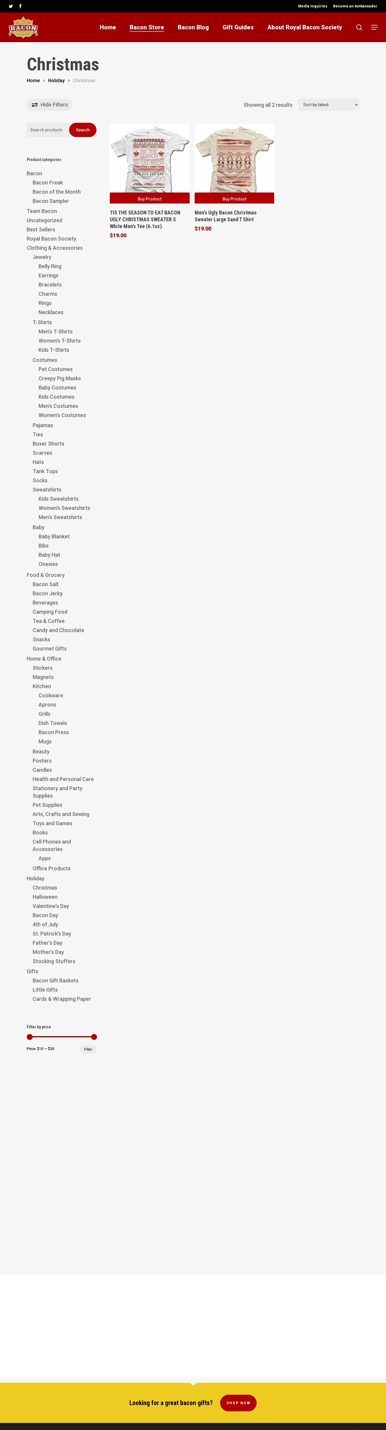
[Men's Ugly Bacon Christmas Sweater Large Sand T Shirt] (234, 163)
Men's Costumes (58, 406)
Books (40, 832)
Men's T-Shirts (56, 331)
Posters (42, 761)
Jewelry (42, 257)
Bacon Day (45, 915)
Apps (45, 858)
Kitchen (42, 686)
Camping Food (50, 612)
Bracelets (50, 284)
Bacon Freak (48, 182)
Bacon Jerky (48, 593)
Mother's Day (48, 952)
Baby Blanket (54, 536)
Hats (38, 462)
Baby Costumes (57, 387)
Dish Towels (53, 723)
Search (83, 130)
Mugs (45, 741)
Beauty (41, 751)
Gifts (32, 971)
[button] (374, 27)
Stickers (43, 668)
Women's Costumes (62, 415)
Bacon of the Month (57, 192)
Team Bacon (42, 211)
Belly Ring (50, 266)
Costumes (45, 360)
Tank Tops (45, 471)
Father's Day (47, 943)
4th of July (45, 924)
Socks (40, 480)
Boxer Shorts (48, 443)
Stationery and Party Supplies (57, 792)
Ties (38, 434)
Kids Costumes (56, 397)
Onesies (48, 564)
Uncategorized (44, 220)
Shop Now (238, 1390)
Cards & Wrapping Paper (62, 999)
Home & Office (44, 659)
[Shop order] (328, 104)
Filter (88, 1049)
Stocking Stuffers (54, 961)
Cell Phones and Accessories (52, 845)
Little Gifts (45, 990)
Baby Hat (49, 555)
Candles (42, 770)
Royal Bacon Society (51, 239)
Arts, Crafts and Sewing (61, 814)
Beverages (45, 602)
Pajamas (43, 425)
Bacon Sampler (51, 201)
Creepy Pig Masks (60, 378)
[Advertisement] (61, 1160)
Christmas (45, 888)
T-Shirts (42, 322)
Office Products (52, 868)
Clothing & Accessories (55, 248)
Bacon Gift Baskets (56, 980)
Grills (44, 714)
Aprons (47, 705)
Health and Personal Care (63, 779)
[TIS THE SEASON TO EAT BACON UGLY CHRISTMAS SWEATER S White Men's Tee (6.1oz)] (149, 163)
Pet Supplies (47, 805)
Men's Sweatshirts (60, 517)
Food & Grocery (46, 575)
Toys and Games (52, 823)
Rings (45, 303)
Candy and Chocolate (58, 630)
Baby (39, 527)
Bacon (34, 173)
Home (33, 80)
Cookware (51, 695)
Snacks (41, 639)
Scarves (42, 453)
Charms (48, 294)
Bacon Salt (46, 584)
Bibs (44, 546)
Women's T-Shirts (60, 341)
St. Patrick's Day (52, 933)
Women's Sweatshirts (64, 508)
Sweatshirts (47, 489)
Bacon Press (54, 732)
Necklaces (51, 312)
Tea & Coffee (49, 621)
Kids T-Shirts (54, 350)
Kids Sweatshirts (59, 499)
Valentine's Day (51, 906)
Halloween (45, 897)
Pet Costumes (56, 369)
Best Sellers (41, 229)
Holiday (56, 80)
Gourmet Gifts (50, 648)
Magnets (43, 677)
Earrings (48, 275)
